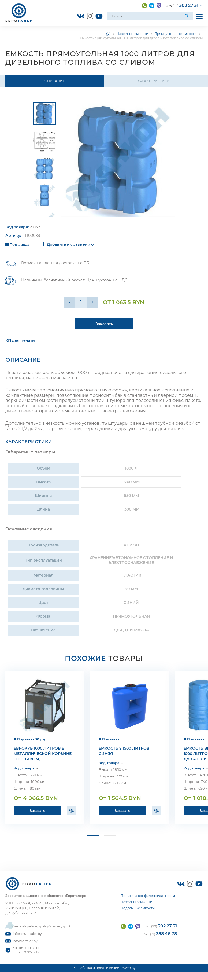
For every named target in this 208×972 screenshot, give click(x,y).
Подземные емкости (138, 908)
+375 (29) (181, 5)
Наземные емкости (132, 34)
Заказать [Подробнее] (104, 325)
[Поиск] (187, 16)
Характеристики (153, 81)
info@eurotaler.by (23, 934)
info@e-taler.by (21, 941)
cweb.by (129, 968)
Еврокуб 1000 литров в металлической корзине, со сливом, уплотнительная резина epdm (43, 755)
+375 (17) (159, 933)
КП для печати (20, 342)
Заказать (37, 812)
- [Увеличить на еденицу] (69, 302)
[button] (92, 837)
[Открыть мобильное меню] (199, 16)
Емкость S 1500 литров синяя (124, 752)
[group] (118, 159)
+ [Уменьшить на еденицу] (92, 302)
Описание (54, 81)
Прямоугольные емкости (175, 34)
